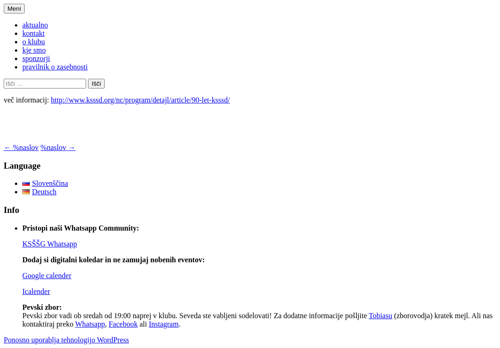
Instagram (164, 324)
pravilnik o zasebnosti (55, 67)
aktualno (35, 25)
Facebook (122, 324)
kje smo (34, 50)
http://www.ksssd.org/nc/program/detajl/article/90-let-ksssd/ (140, 100)
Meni (14, 8)
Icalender (36, 291)
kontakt (33, 33)
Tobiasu (380, 316)
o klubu (33, 42)
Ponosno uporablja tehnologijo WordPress (66, 340)
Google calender (46, 276)
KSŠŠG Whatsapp (49, 244)
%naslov (21, 147)
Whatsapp (90, 324)
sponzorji (36, 58)
